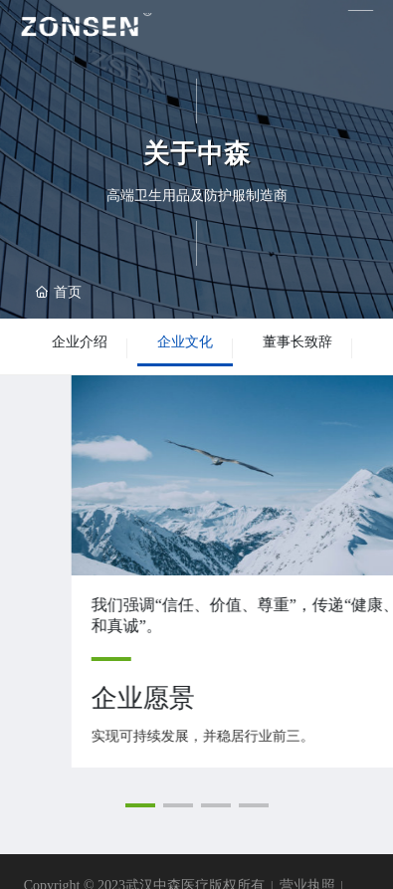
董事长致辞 (297, 341)
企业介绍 (79, 341)
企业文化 (185, 341)
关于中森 (197, 153)
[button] (140, 805)
